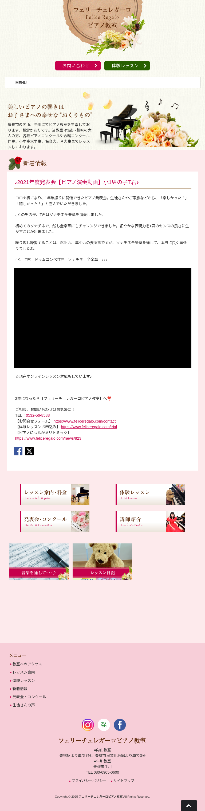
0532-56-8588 (38, 416)
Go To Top (189, 805)
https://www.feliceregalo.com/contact (85, 421)
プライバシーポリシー (89, 778)
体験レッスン (126, 66)
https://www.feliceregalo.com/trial (89, 427)
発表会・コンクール (29, 695)
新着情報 (20, 687)
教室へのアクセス (27, 664)
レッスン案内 (24, 672)
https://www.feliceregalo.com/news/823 (48, 438)
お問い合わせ (75, 66)
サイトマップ (123, 778)
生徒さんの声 (24, 703)
